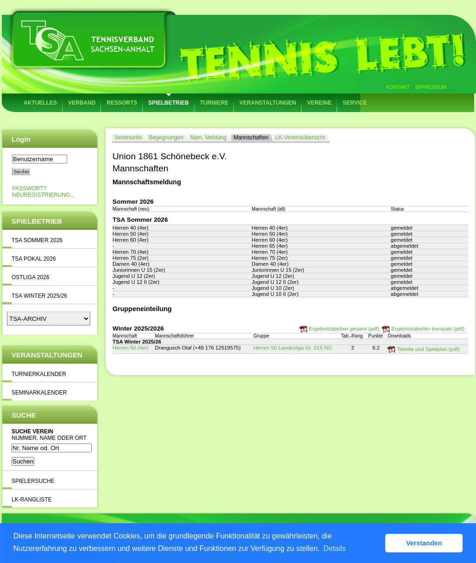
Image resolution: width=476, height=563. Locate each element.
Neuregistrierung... (43, 195)
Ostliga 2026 (30, 277)
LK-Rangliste (32, 499)
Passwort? (29, 188)
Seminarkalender (39, 392)
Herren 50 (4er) (131, 347)
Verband (81, 103)
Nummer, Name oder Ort (49, 438)
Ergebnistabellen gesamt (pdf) (344, 329)
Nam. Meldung (208, 137)
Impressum (430, 87)
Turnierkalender (39, 374)
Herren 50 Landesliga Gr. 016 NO (292, 347)
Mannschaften (250, 137)
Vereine (319, 103)
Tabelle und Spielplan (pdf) (428, 349)
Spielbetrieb (168, 103)
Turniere (214, 103)
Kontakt (398, 87)
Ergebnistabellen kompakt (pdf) (427, 329)
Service (355, 103)
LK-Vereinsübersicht (300, 137)
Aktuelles (40, 103)
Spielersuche (33, 481)
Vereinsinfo (128, 137)
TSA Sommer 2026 (37, 240)
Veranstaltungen (267, 103)
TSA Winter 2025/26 (39, 296)
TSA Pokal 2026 (34, 259)
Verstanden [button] (424, 543)
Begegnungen (166, 137)
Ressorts (121, 103)
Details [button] (334, 548)
